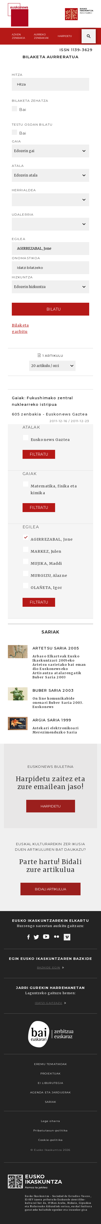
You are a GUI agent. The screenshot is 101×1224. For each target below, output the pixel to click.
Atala (18, 166)
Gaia (16, 141)
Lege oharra (50, 1121)
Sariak (50, 1102)
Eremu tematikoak (50, 1064)
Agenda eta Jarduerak (50, 1092)
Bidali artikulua (50, 889)
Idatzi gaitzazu (50, 1003)
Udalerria (23, 214)
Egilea (18, 239)
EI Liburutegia (50, 1083)
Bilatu (50, 309)
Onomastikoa (26, 258)
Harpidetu (65, 36)
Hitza (17, 75)
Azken (18, 36)
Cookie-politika (50, 1140)
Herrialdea (24, 190)
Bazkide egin (50, 967)
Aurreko (41, 36)
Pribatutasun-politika (50, 1130)
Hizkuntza (22, 277)
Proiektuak (50, 1073)
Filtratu (39, 454)
